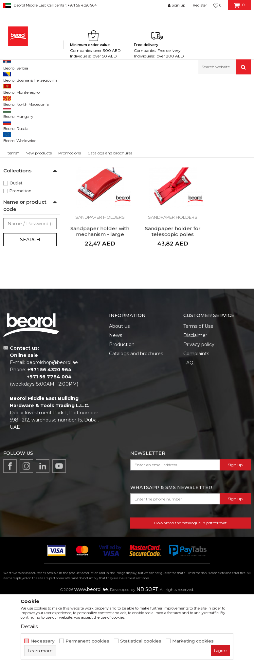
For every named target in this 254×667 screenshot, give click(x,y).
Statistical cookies (140, 641)
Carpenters (20, 202)
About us (119, 394)
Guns (12, 122)
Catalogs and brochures (136, 422)
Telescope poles (22, 130)
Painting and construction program (76, 88)
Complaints (196, 422)
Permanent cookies (87, 641)
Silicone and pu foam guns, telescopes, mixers (156, 88)
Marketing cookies (193, 641)
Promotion (20, 275)
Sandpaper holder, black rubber (95, 193)
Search (30, 324)
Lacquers (18, 210)
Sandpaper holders (24, 138)
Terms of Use (198, 394)
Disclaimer (195, 403)
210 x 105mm (22, 179)
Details (29, 626)
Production (122, 413)
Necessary (42, 641)
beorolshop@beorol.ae (52, 431)
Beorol (9, 88)
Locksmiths (20, 218)
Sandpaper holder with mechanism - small (158, 196)
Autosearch (147, 99)
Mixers (13, 114)
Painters (17, 233)
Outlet (16, 267)
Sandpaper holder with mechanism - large (222, 196)
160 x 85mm (21, 171)
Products (28, 88)
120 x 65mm (21, 163)
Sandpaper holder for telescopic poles (95, 297)
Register (200, 5)
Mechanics (20, 226)
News (115, 403)
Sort (173, 99)
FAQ (188, 431)
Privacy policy (198, 413)
